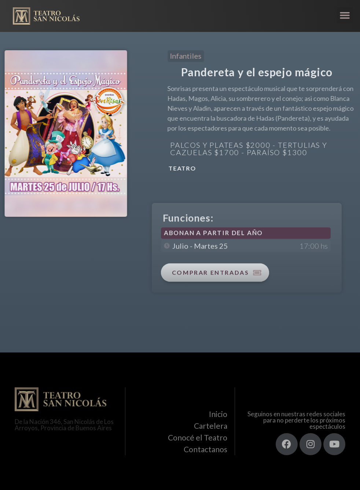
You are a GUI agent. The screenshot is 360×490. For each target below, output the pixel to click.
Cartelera (210, 425)
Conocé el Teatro (197, 437)
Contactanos (205, 449)
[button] (345, 15)
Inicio (218, 413)
